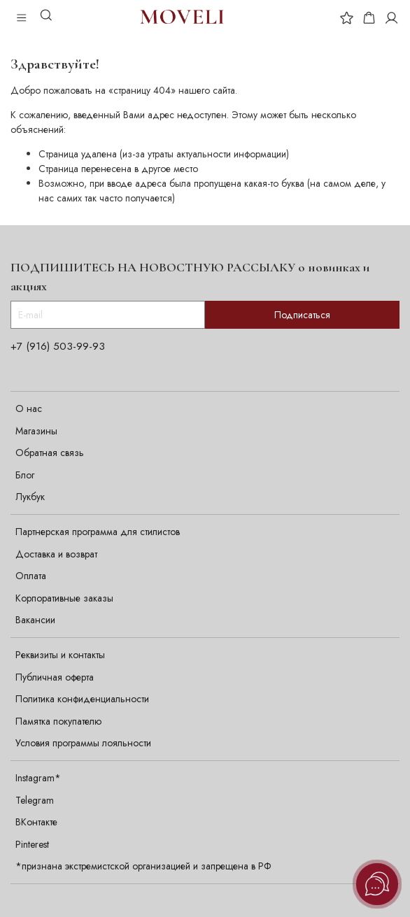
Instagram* (38, 778)
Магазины (36, 431)
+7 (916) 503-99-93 (57, 346)
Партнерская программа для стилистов (97, 532)
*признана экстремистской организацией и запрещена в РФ (143, 866)
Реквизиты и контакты (60, 655)
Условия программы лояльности (83, 743)
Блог (24, 475)
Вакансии (35, 620)
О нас (28, 408)
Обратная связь (49, 453)
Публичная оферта (54, 677)
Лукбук (30, 497)
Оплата (30, 576)
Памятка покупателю (58, 721)
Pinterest (32, 844)
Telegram (34, 800)
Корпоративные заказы (64, 598)
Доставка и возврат (56, 554)
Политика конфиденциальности (82, 699)
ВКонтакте (36, 822)
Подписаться (302, 315)
